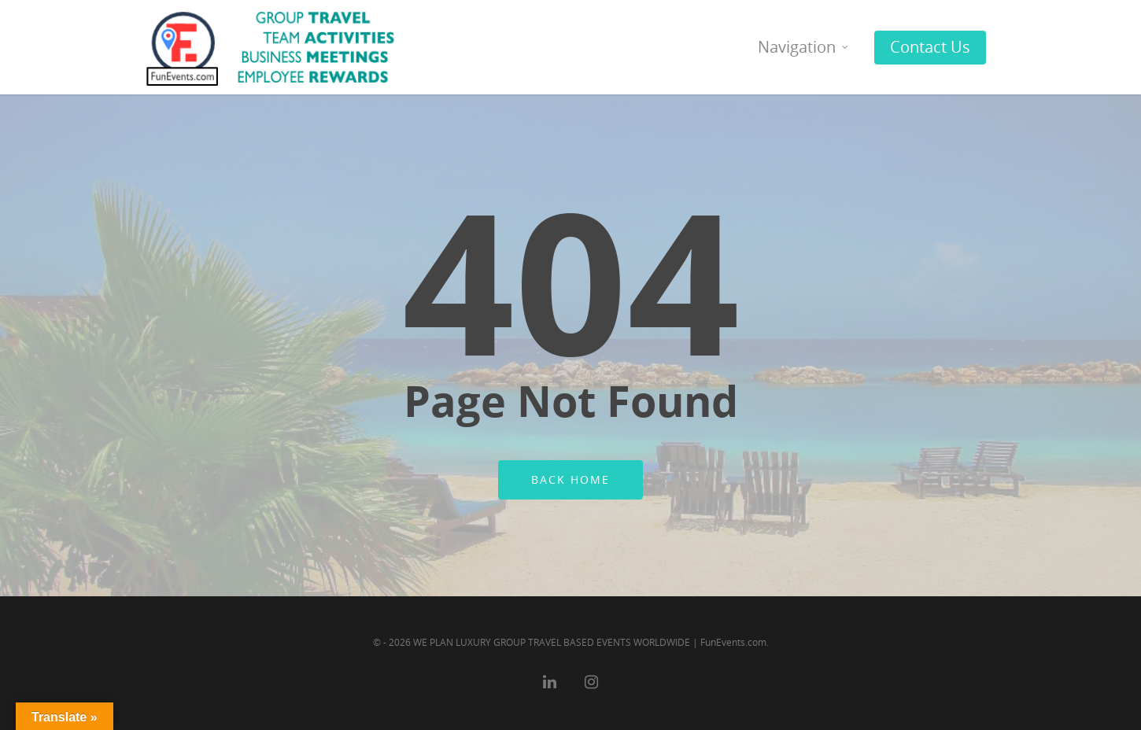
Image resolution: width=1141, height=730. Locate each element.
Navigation (804, 46)
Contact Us (930, 46)
